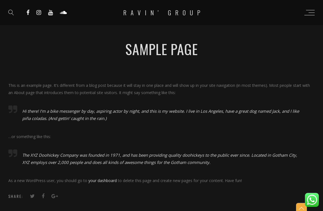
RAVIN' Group (163, 12)
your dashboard (102, 180)
